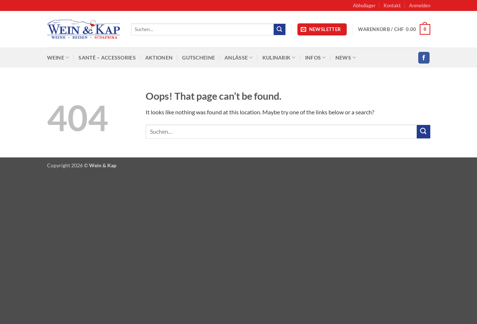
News (345, 57)
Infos (315, 57)
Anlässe (238, 57)
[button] (419, 5)
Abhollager (364, 5)
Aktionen (159, 57)
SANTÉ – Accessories (106, 57)
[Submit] (279, 29)
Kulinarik (279, 57)
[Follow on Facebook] (424, 57)
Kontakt (392, 5)
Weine (58, 57)
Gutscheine (198, 57)
